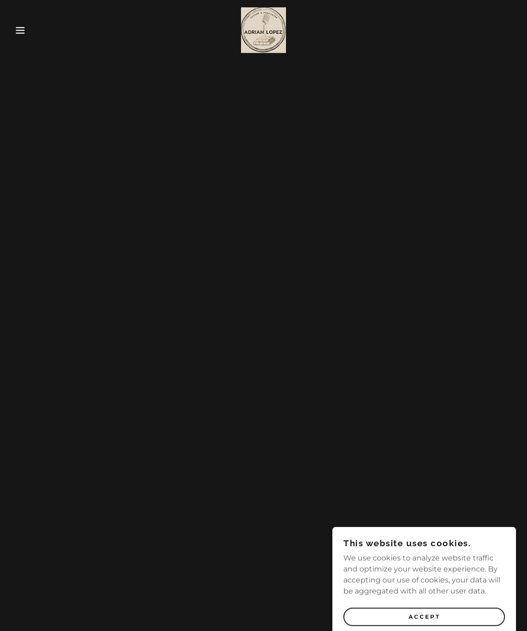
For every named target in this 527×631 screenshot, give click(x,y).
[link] (263, 29)
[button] (26, 30)
